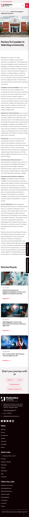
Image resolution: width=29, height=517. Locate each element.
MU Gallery (4, 444)
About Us (3, 429)
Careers (19, 380)
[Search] (22, 5)
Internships (4, 465)
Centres (3, 438)
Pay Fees (3, 459)
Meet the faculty (14, 384)
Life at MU (3, 441)
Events (2, 447)
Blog (7, 11)
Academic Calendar (6, 462)
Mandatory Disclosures (7, 485)
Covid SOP (3, 503)
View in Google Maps (8, 410)
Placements (4, 470)
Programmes (4, 435)
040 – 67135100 (7, 413)
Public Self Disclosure (6, 491)
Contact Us (4, 476)
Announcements (7, 1)
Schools (3, 432)
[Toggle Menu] (27, 5)
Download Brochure (6, 488)
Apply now (10, 380)
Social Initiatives (5, 497)
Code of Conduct (5, 494)
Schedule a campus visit (14, 389)
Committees (4, 500)
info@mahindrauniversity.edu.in (11, 416)
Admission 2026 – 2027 (9, 456)
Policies (3, 506)
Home (2, 11)
